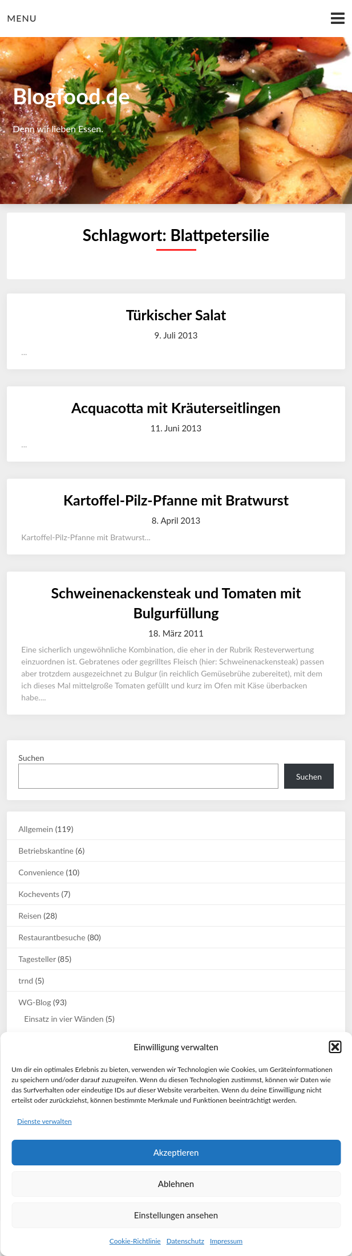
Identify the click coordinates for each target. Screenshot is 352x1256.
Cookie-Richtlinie (135, 1241)
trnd (25, 980)
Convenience (41, 872)
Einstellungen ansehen (176, 1215)
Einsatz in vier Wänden (63, 1018)
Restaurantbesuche (51, 937)
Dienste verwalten (44, 1121)
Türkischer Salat (176, 314)
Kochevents (38, 894)
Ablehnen (176, 1183)
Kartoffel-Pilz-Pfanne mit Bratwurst (176, 499)
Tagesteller (36, 959)
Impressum (226, 1241)
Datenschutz (185, 1241)
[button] (335, 1047)
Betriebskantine (46, 850)
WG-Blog (34, 1002)
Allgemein (35, 829)
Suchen (31, 757)
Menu (22, 18)
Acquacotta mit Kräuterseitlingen (176, 407)
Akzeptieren (176, 1152)
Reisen (29, 915)
